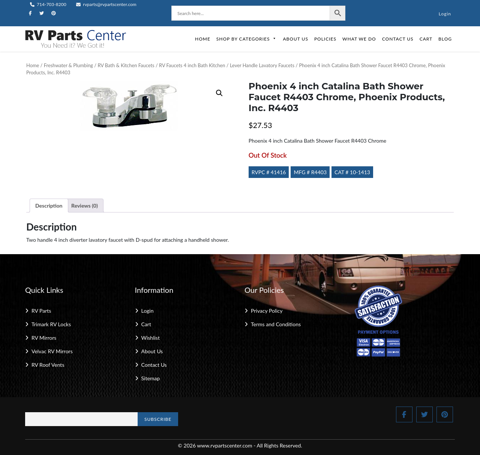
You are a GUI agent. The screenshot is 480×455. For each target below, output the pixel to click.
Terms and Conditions (276, 324)
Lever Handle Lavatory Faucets (262, 65)
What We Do (359, 39)
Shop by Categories (246, 39)
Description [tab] (49, 205)
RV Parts (41, 310)
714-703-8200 (48, 4)
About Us (295, 39)
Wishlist (150, 337)
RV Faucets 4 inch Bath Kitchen (192, 65)
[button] (219, 93)
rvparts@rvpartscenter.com (106, 4)
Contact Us (398, 39)
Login (445, 14)
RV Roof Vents (48, 365)
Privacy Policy (266, 310)
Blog (445, 39)
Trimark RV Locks (51, 324)
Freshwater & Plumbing (68, 65)
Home (202, 39)
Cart (426, 39)
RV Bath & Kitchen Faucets (126, 65)
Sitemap (150, 378)
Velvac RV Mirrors (52, 351)
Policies (325, 39)
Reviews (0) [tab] (84, 205)
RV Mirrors (44, 337)
